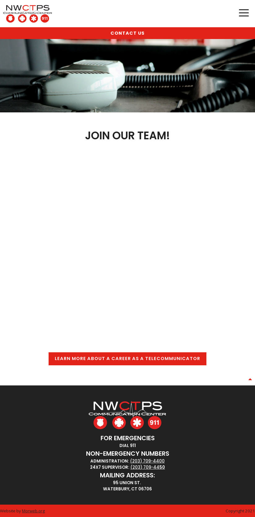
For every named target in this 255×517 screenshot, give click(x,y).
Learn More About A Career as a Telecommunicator (127, 358)
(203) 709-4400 (147, 461)
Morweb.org (33, 511)
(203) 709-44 (144, 467)
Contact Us (127, 33)
